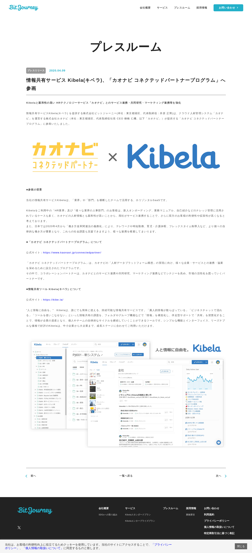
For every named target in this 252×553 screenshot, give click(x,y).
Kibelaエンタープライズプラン (140, 521)
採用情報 (201, 7)
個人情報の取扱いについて (219, 527)
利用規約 (209, 514)
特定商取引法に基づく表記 (219, 533)
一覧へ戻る (126, 475)
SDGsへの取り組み (108, 514)
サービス (162, 7)
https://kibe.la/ (53, 299)
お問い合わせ (211, 508)
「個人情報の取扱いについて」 (42, 548)
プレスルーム (182, 7)
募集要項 (190, 514)
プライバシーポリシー (216, 520)
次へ (218, 475)
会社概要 (145, 7)
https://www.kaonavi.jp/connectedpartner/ (72, 252)
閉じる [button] (241, 546)
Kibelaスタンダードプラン (138, 514)
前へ (33, 475)
